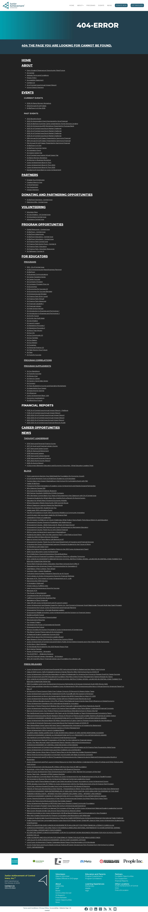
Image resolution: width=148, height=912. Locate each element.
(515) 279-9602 (10, 888)
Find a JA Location (121, 890)
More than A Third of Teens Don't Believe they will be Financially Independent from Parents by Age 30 (63, 706)
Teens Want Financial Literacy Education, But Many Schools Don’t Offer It (53, 564)
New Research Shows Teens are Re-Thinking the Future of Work (50, 639)
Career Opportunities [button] (63, 900)
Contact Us (31, 83)
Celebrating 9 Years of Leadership (39, 517)
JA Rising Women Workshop (37, 158)
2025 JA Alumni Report (35, 463)
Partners (30, 175)
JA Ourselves (31, 345)
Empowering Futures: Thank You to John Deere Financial (47, 530)
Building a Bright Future (35, 615)
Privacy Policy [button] (44, 908)
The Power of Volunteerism (36, 593)
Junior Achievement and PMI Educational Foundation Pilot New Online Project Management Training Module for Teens (70, 677)
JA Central (30, 73)
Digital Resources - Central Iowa (38, 229)
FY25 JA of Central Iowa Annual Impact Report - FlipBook (47, 410)
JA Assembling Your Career (36, 388)
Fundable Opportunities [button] (124, 876)
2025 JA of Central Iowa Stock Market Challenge (44, 133)
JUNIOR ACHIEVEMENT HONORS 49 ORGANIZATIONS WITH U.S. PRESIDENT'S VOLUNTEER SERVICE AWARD (67, 718)
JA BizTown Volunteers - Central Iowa (40, 239)
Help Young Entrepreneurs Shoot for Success (43, 588)
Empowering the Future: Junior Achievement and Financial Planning (51, 608)
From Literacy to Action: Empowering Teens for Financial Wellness (50, 576)
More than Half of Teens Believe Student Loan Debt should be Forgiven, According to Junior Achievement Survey (67, 781)
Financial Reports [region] (121, 881)
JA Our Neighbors (33, 371)
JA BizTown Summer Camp (37, 148)
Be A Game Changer (34, 649)
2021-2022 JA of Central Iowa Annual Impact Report (45, 420)
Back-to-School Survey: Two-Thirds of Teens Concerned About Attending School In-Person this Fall (62, 711)
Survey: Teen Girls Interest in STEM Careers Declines (46, 774)
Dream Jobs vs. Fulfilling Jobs (37, 586)
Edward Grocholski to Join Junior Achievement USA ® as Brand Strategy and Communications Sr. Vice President (67, 813)
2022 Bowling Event (34, 119)
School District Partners (35, 87)
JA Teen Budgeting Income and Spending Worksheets (46, 386)
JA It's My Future (33, 316)
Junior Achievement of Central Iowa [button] (126, 887)
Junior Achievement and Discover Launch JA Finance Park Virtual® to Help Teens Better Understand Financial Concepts (70, 708)
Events (101, 5)
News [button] (57, 902)
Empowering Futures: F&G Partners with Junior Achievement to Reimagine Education (57, 527)
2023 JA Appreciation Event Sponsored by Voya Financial (47, 121)
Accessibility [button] (54, 908)
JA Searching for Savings (35, 391)
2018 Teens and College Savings (38, 456)
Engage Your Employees (35, 180)
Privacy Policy (32, 78)
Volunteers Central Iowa (35, 219)
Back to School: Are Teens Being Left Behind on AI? (45, 539)
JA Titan (29, 352)
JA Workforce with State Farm (37, 547)
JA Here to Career (33, 378)
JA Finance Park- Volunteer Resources (40, 249)
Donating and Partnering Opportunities (57, 194)
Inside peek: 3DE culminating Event (39, 510)
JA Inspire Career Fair (34, 153)
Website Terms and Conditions (38, 75)
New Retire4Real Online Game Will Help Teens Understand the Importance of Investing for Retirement (64, 725)
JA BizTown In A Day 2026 (36, 108)
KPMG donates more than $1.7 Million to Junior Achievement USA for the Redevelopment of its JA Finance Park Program (70, 784)
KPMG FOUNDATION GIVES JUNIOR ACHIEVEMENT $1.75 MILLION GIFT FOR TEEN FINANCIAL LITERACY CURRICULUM (70, 825)
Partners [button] (119, 874)
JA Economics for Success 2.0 (37, 289)
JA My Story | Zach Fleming (36, 644)
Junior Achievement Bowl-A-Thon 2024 (41, 165)
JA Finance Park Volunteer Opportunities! (42, 617)
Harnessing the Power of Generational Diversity (43, 625)
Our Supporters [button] (121, 878)
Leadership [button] (59, 886)
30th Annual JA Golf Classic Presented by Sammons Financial (49, 141)
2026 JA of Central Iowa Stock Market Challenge (44, 136)
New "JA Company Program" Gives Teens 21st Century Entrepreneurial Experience (56, 806)
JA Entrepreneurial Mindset (37, 294)
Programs (90, 5)
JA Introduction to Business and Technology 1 (43, 311)
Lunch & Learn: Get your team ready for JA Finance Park (47, 515)
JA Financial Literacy (34, 306)
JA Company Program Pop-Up (38, 284)
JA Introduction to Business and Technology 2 (43, 313)
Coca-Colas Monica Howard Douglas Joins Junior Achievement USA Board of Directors (58, 786)
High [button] (87, 891)
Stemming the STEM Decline (37, 581)
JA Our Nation (32, 340)
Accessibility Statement (35, 80)
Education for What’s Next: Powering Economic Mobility (47, 500)
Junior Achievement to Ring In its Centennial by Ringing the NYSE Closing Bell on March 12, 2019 (61, 696)
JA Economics (32, 287)
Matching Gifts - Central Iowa (37, 202)
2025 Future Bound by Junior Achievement (42, 552)
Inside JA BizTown (33, 483)
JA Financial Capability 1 (35, 304)
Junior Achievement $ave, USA (38, 395)
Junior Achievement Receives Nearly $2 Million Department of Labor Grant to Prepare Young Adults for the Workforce (69, 720)
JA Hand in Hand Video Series (37, 381)
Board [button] (57, 891)
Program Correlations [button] (93, 878)
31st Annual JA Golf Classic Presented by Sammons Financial (48, 143)
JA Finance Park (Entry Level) (37, 296)
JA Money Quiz (32, 376)
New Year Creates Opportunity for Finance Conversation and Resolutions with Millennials (58, 815)
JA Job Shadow (32, 321)
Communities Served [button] (63, 893)
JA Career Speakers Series (36, 277)
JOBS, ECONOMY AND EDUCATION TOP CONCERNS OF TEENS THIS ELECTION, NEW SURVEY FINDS (63, 837)
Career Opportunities (41, 427)
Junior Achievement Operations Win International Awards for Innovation (53, 703)
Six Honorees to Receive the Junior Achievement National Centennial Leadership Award (58, 779)
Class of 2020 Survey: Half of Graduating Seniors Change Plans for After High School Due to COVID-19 (63, 672)
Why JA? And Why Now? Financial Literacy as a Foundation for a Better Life (54, 659)
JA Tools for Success (34, 355)
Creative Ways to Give (34, 182)
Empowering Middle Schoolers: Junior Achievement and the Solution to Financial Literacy (59, 612)
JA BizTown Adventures (35, 234)
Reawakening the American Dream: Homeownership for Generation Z (52, 566)
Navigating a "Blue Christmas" (37, 600)
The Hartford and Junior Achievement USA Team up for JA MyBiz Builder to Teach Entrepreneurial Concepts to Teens (69, 713)
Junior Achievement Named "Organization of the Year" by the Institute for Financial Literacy (59, 740)
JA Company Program (35, 282)
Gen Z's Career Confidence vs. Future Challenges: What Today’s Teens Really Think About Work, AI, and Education (67, 520)
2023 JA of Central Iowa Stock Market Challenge (44, 128)
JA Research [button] (60, 895)
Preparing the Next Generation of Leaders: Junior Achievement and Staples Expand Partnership (61, 486)
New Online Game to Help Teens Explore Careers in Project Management (53, 728)
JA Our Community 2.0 (35, 335)
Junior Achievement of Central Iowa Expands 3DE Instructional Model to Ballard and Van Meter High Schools (66, 669)
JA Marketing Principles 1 (36, 325)
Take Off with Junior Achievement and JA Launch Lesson (47, 603)
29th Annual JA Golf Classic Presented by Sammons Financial (49, 138)
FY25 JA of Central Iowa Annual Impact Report (43, 413)
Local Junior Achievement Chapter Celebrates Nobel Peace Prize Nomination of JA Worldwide (61, 842)
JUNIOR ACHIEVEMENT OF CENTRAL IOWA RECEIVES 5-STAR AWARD (52, 745)
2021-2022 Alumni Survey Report (38, 461)
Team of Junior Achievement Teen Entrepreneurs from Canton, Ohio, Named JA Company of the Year (64, 772)
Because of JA (32, 590)
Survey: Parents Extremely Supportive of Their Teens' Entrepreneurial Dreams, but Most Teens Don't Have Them (67, 798)
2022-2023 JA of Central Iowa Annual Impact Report (45, 418)
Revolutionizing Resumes (36, 620)
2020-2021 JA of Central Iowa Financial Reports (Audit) (46, 423)
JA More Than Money (34, 330)
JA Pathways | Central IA (35, 251)
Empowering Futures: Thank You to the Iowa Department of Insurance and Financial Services (60, 542)
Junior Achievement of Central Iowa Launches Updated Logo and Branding (54, 750)
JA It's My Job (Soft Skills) (36, 318)
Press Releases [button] (61, 897)
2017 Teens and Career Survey (37, 448)
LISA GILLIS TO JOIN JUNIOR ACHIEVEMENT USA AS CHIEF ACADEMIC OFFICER (56, 840)
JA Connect (31, 383)
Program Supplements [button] (94, 876)
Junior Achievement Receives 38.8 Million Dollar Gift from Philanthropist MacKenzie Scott (59, 699)
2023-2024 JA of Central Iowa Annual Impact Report (45, 415)
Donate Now (121, 5)
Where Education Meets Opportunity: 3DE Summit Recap (47, 503)
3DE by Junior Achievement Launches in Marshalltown (46, 532)
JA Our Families (32, 338)
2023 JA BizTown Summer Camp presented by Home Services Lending (52, 124)
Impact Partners (33, 190)
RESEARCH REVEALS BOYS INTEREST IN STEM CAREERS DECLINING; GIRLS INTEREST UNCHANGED (64, 794)
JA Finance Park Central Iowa (37, 241)
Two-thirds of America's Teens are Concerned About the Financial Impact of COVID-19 (57, 723)
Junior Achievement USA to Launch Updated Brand (45, 730)
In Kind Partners (32, 185)
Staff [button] (57, 888)
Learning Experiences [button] (94, 884)
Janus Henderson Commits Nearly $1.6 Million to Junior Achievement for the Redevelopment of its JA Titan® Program (69, 777)
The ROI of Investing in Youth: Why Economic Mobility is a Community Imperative (56, 513)
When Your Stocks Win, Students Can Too (41, 508)
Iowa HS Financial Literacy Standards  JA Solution (45, 656)
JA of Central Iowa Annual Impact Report (41, 85)
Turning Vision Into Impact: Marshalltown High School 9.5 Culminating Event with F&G (57, 481)
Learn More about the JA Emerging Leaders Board (45, 637)
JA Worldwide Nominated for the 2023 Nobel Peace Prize (47, 647)
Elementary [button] (89, 886)
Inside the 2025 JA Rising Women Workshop (43, 537)
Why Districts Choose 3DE (36, 488)
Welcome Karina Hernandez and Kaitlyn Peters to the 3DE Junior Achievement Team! (57, 549)
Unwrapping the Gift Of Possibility (39, 595)
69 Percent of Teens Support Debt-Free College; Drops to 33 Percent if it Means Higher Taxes (60, 691)
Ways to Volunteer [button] (62, 876)
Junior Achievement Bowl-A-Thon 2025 (41, 167)
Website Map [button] (64, 908)
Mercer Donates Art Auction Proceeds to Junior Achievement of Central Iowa (54, 630)
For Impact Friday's (34, 622)
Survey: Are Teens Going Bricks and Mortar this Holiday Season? (49, 801)
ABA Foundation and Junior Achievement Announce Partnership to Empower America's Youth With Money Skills (67, 684)
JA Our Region (32, 343)
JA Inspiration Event (34, 150)
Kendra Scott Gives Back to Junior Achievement (44, 170)
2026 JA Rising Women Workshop (39, 103)
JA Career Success (33, 279)
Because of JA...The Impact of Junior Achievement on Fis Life (49, 578)
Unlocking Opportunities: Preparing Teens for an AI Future (48, 573)
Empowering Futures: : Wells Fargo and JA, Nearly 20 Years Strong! (50, 525)
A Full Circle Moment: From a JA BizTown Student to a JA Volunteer (51, 478)
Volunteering (34, 207)
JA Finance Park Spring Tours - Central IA (41, 244)
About (79, 5)
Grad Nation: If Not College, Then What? (41, 569)
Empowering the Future (35, 627)
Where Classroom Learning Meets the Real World (44, 505)
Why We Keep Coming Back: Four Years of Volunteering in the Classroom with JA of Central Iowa (61, 495)
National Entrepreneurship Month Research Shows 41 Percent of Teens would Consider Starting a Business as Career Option (71, 716)
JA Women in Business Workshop (39, 160)
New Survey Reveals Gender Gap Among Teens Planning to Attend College (54, 811)
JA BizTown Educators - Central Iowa (40, 237)
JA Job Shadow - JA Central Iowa (38, 214)
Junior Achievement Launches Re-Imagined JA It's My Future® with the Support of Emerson (60, 694)
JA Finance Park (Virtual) (35, 299)
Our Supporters (32, 187)
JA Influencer (31, 393)
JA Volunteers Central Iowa (36, 217)
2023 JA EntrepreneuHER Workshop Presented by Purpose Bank (50, 126)
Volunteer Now (32, 212)
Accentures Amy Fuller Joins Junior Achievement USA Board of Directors (53, 769)
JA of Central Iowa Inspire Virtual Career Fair (42, 155)
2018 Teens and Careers (35, 453)
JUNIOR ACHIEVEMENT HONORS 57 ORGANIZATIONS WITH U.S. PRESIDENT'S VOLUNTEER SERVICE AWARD (66, 796)
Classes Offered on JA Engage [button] (66, 878)
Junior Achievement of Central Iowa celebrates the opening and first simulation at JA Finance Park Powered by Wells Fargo (71, 747)
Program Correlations (38, 360)
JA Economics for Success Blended (39, 291)
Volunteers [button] (60, 874)
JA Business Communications (37, 274)
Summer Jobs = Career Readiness (39, 571)
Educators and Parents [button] (95, 874)
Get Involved (137, 5)
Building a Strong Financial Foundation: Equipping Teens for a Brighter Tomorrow (56, 556)
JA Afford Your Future (34, 400)
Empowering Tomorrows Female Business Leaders (45, 610)
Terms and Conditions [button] (30, 908)
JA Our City (31, 333)
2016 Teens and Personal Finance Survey (41, 443)
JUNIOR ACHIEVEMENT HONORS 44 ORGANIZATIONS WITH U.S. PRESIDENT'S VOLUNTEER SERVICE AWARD (67, 735)
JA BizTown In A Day (34, 145)
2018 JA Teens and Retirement (38, 451)
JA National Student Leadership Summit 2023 (43, 634)
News (109, 5)
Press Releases (33, 664)
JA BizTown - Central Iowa (36, 232)
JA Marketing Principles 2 (36, 328)
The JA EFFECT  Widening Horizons (40, 654)
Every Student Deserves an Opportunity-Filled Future (46, 70)
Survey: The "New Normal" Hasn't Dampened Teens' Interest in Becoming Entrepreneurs (59, 742)
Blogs (27, 471)
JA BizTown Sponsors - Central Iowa (39, 200)
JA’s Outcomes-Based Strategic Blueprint (42, 491)
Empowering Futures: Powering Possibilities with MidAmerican (49, 522)
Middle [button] (87, 888)
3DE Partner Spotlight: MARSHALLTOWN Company (45, 493)
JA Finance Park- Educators (37, 246)
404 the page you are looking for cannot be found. (67, 45)
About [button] (58, 884)
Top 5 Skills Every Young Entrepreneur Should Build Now (47, 554)
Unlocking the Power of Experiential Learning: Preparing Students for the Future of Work (59, 544)
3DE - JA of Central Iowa (35, 267)
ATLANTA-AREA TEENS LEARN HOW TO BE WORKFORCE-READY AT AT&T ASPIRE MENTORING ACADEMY (65, 733)
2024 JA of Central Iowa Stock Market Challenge (44, 131)
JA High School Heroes (35, 308)
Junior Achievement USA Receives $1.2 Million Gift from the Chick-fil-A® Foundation (57, 767)
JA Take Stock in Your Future (37, 350)
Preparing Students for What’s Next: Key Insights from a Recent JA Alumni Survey (56, 498)
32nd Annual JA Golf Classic (36, 106)
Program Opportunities (42, 224)
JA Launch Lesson (33, 323)
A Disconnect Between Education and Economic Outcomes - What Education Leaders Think (60, 465)
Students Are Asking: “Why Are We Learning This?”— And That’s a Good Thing (54, 535)
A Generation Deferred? (35, 583)
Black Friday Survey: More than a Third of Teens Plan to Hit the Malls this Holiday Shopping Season (62, 752)
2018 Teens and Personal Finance (39, 458)
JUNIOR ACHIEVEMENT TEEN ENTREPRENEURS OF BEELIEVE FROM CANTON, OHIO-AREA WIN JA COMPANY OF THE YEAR (73, 791)
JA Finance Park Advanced (36, 301)
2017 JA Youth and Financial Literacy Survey (42, 446)
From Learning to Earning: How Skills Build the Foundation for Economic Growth (55, 476)
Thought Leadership (36, 438)
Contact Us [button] (10, 886)
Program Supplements (37, 366)
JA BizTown (31, 272)
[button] (86, 909)
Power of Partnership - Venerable (39, 651)
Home (71, 5)
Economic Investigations (35, 398)
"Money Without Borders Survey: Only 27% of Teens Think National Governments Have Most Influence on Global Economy (70, 701)
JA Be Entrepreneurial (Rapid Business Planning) (44, 270)
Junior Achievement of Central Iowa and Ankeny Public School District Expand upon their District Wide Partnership (68, 642)
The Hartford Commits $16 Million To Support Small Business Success (51, 737)
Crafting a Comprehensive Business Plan (41, 598)
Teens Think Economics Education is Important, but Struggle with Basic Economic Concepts (60, 755)
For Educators (35, 256)
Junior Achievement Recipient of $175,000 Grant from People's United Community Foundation (60, 803)
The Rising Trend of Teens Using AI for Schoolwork (45, 632)
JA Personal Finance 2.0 (35, 347)
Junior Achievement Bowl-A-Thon (39, 162)
